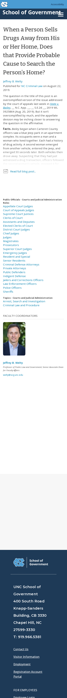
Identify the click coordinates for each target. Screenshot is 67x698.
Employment (22, 579)
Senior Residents (14, 260)
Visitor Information (26, 572)
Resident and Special (16, 256)
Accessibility (57, 4)
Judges (7, 237)
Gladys (18, 622)
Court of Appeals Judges (18, 210)
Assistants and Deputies (19, 221)
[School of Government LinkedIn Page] (35, 637)
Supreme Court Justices (18, 214)
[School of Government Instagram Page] (44, 637)
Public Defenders (14, 272)
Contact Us (20, 564)
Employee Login (24, 613)
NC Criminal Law (32, 86)
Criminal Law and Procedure (21, 305)
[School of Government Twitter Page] (26, 637)
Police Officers (12, 287)
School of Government (32, 12)
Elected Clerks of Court (18, 225)
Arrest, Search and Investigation (24, 301)
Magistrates (11, 241)
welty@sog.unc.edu (13, 374)
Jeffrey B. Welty (13, 81)
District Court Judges (16, 229)
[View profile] (15, 340)
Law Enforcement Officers (20, 283)
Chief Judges (11, 233)
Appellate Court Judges (18, 206)
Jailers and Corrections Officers (23, 280)
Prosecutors (11, 245)
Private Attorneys (14, 268)
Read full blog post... (23, 171)
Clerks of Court (13, 218)
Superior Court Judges (17, 249)
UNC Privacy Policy (27, 687)
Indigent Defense (14, 276)
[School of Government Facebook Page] (16, 637)
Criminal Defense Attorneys (21, 264)
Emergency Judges (15, 253)
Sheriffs (8, 291)
